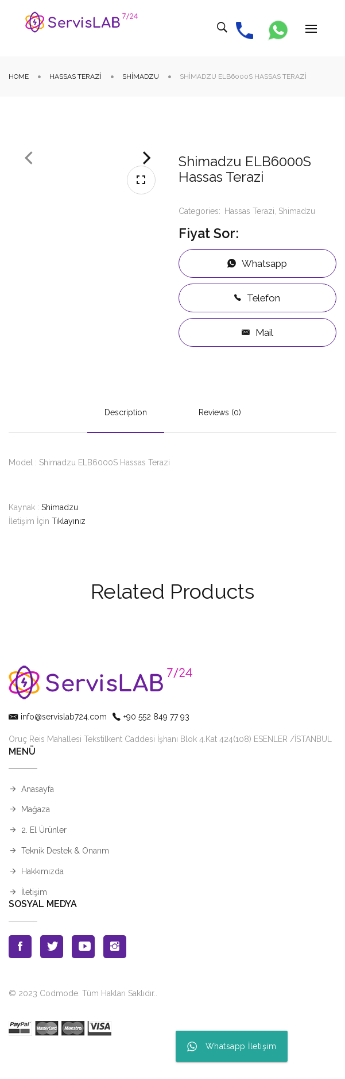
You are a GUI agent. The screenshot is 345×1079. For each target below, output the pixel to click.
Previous (28, 220)
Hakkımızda (42, 897)
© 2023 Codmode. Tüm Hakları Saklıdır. (82, 1019)
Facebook (20, 972)
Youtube (83, 972)
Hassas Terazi (75, 76)
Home (19, 76)
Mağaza (35, 835)
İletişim (34, 918)
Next (147, 220)
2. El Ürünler (44, 855)
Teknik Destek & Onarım (65, 876)
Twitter (51, 972)
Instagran (114, 972)
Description (125, 438)
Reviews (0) (220, 438)
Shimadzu (140, 76)
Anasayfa (37, 815)
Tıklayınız (69, 547)
